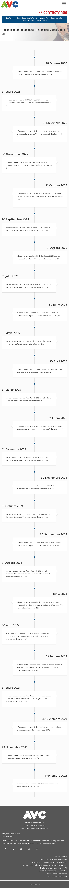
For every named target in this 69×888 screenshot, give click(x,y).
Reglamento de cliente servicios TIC (53, 868)
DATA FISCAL (61, 856)
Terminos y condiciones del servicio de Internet (49, 862)
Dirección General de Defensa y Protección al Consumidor (45, 865)
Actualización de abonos (57, 876)
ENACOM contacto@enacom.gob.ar (53, 870)
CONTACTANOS (53, 13)
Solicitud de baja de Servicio (56, 873)
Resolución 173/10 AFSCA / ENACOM (53, 859)
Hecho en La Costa (34, 884)
